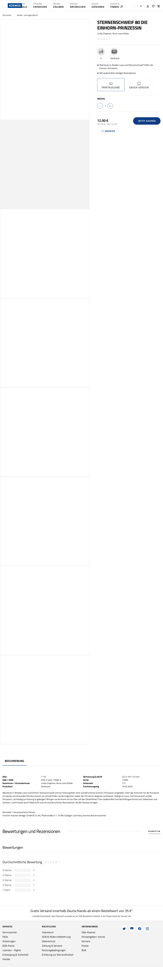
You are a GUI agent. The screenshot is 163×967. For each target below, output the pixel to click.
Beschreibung (14, 761)
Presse (85, 946)
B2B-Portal (8, 946)
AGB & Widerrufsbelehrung (56, 937)
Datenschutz (48, 941)
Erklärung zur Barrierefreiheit (57, 954)
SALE (24, 7)
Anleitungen (8, 941)
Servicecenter (9, 932)
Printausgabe (111, 85)
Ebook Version (139, 85)
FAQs (5, 937)
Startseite (6, 15)
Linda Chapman (104, 33)
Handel (6, 959)
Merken (108, 131)
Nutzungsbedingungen (54, 950)
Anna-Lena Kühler (120, 33)
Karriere (86, 941)
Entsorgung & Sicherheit (15, 954)
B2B (84, 950)
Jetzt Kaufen (147, 121)
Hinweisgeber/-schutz (93, 937)
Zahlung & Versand (52, 946)
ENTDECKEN (40, 7)
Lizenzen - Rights (11, 950)
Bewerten (154, 831)
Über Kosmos (88, 932)
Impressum (48, 932)
